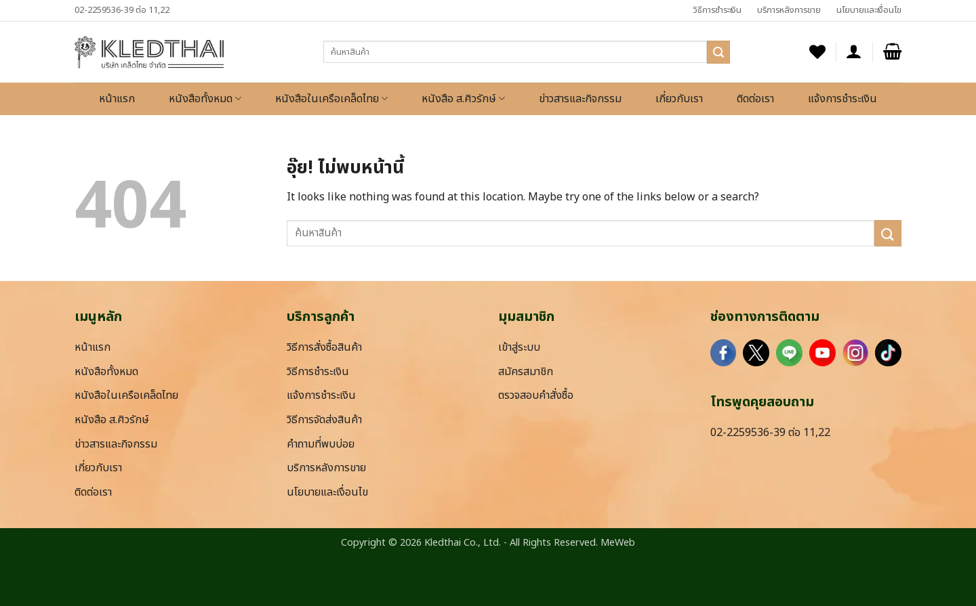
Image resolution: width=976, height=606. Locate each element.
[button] (854, 51)
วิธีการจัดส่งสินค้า (324, 420)
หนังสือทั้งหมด (205, 99)
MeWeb (618, 543)
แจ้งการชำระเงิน (842, 99)
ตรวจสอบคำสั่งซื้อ (535, 395)
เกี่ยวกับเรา (679, 99)
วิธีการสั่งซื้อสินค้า (324, 347)
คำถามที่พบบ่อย (320, 444)
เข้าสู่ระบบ (519, 347)
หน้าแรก (117, 99)
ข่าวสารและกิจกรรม (580, 99)
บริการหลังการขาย (789, 10)
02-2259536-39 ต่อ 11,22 (122, 10)
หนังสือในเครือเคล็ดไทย (331, 99)
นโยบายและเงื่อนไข (868, 10)
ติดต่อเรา (755, 99)
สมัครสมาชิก (525, 372)
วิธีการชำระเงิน (717, 10)
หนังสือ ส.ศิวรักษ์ (463, 99)
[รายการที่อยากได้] (817, 51)
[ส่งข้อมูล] (718, 52)
